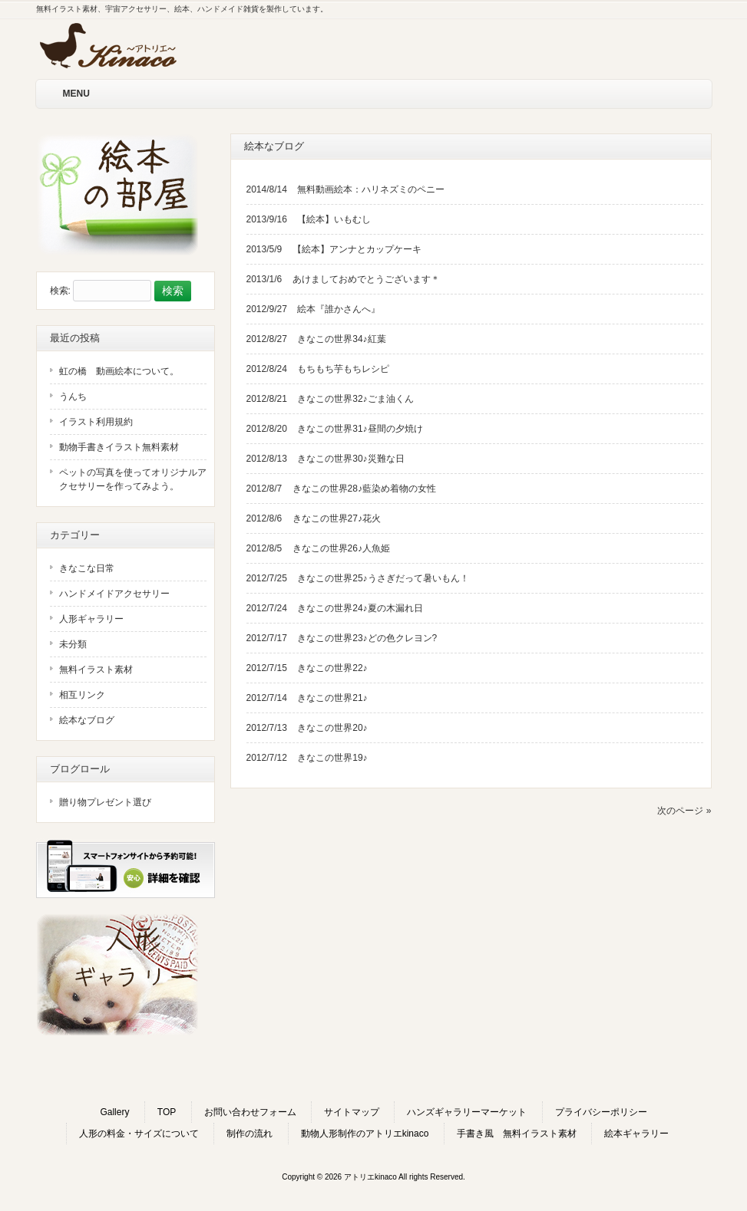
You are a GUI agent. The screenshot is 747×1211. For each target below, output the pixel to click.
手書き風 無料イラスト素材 (517, 1133)
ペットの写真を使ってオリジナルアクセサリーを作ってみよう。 (133, 479)
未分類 (73, 644)
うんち (73, 396)
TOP (166, 1112)
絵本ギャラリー (636, 1133)
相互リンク (82, 694)
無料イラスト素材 (96, 669)
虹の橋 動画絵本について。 (119, 371)
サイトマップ (351, 1112)
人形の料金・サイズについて (139, 1133)
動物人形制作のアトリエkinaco (365, 1133)
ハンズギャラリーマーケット (467, 1112)
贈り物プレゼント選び (105, 802)
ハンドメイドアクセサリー (114, 593)
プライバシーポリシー (601, 1112)
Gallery (114, 1112)
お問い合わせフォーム (250, 1112)
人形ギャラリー (91, 619)
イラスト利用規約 (96, 421)
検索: (60, 291)
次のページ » (684, 810)
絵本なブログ (86, 720)
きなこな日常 (86, 568)
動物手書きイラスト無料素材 (119, 447)
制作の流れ (249, 1133)
